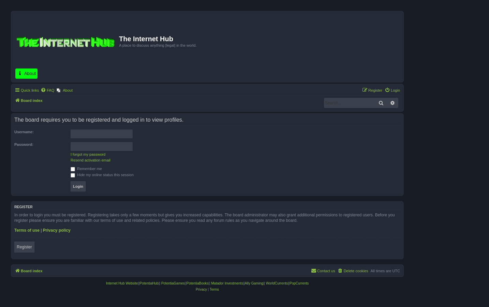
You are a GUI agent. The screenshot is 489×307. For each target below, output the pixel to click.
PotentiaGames (173, 283)
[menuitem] (47, 90)
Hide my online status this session (102, 175)
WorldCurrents (277, 283)
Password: (23, 144)
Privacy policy (57, 230)
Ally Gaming (254, 283)
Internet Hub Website (122, 283)
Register (24, 247)
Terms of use (27, 230)
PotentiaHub (149, 283)
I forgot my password (88, 154)
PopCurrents (299, 283)
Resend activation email (90, 160)
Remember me (86, 169)
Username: (24, 132)
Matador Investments (227, 283)
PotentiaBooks (198, 283)
